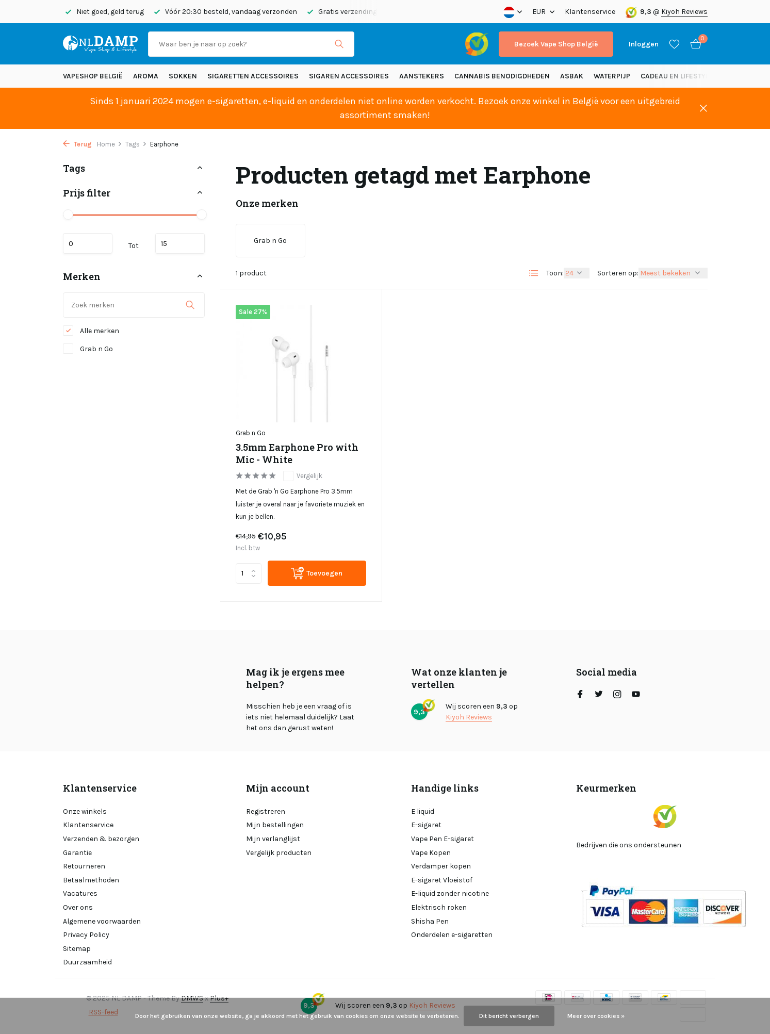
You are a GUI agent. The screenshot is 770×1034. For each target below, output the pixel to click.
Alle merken (91, 330)
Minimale (87, 243)
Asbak (571, 76)
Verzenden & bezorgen (101, 838)
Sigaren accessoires (349, 76)
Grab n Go (88, 348)
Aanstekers (421, 76)
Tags (136, 144)
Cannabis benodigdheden (502, 76)
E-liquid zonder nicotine (450, 893)
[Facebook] (580, 695)
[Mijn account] (644, 44)
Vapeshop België (93, 76)
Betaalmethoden (91, 880)
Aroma (145, 76)
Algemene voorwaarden (102, 921)
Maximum (180, 243)
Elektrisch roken (439, 907)
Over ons (78, 907)
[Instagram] (617, 695)
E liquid (422, 811)
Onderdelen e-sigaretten (452, 934)
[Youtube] (636, 695)
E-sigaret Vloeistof (441, 880)
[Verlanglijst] (674, 44)
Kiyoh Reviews (684, 11)
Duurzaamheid (87, 962)
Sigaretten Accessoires (253, 76)
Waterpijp (612, 76)
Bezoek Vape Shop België (556, 44)
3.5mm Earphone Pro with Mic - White (297, 453)
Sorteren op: (617, 273)
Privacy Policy (86, 934)
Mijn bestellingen (275, 824)
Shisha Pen (430, 921)
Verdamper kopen (441, 866)
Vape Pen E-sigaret (442, 838)
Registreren (265, 811)
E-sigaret (426, 824)
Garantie (77, 852)
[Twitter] (599, 695)
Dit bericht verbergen (509, 1016)
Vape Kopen (431, 852)
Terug (77, 144)
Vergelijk (302, 476)
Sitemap (77, 948)
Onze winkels (85, 811)
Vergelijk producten (279, 852)
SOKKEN (183, 76)
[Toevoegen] (317, 573)
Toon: (555, 273)
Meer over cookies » (596, 1016)
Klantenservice (590, 11)
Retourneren (84, 866)
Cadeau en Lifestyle (677, 76)
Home (109, 144)
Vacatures (80, 893)
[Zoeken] (251, 44)
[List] (533, 273)
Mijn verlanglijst (273, 838)
